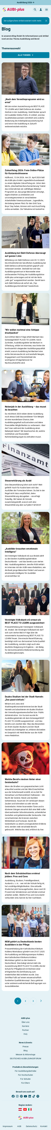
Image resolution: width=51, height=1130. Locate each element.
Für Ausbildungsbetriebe (25, 1071)
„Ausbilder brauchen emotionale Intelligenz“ (21, 550)
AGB (19, 1126)
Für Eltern (25, 1083)
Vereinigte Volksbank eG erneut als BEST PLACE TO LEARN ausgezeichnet (24, 621)
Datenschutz (31, 1126)
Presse (26, 1046)
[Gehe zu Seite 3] (33, 1001)
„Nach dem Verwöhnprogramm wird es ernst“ (24, 101)
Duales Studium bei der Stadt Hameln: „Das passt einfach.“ (24, 698)
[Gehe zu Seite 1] (17, 1001)
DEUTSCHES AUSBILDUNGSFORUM (25, 1058)
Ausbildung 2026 (25, 2)
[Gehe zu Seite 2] (25, 1001)
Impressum (8, 1126)
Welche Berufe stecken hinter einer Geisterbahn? (23, 781)
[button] (46, 9)
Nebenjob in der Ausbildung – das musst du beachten (25, 408)
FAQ (25, 1034)
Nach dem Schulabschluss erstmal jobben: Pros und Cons (22, 875)
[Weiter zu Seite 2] (41, 1001)
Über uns (25, 1022)
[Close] (46, 21)
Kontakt (43, 1126)
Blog (25, 1050)
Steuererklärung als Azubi (18, 480)
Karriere (25, 1026)
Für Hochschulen (25, 1075)
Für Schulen (25, 1079)
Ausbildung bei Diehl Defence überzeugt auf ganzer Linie (25, 254)
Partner (25, 1030)
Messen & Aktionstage (25, 1054)
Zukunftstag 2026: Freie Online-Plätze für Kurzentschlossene (24, 172)
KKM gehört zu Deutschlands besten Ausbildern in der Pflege (23, 943)
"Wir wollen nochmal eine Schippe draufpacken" (22, 331)
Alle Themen (25, 55)
